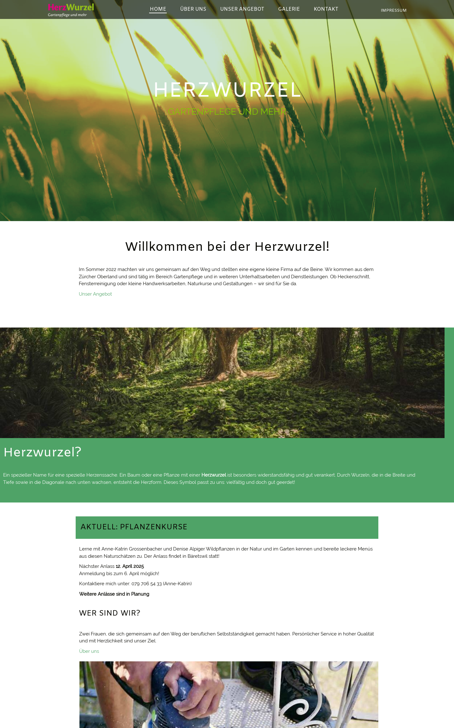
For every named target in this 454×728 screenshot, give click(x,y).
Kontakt (245, 590)
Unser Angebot (95, 294)
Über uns (89, 594)
